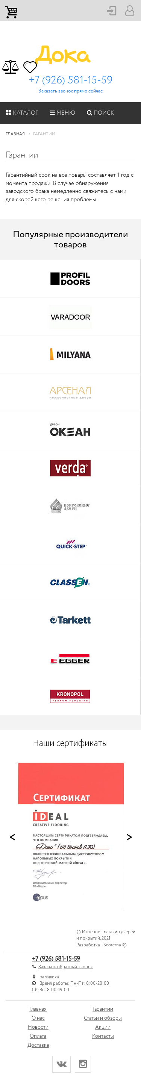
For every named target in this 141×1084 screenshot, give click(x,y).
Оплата (38, 1036)
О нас (38, 1018)
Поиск (100, 113)
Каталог (22, 113)
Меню (62, 113)
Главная (38, 1009)
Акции (103, 1027)
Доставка (38, 1045)
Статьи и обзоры (103, 1018)
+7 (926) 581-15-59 (70, 80)
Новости (38, 1027)
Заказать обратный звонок (65, 967)
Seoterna (112, 945)
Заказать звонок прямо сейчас (70, 91)
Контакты (103, 1036)
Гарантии (102, 1009)
